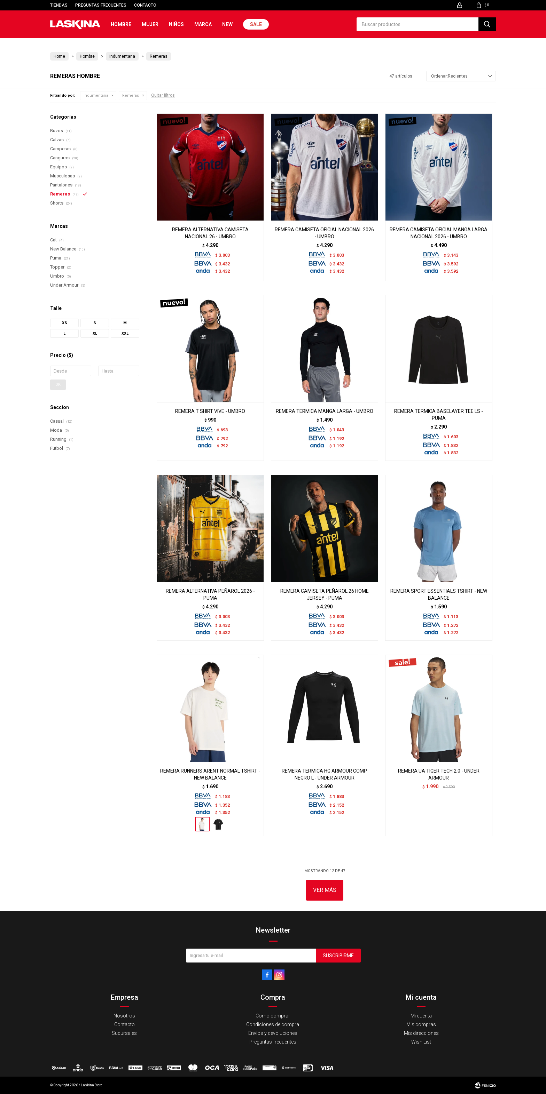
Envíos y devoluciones (272, 1033)
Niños (176, 24)
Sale (256, 24)
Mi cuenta (421, 1016)
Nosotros (124, 1016)
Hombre (121, 24)
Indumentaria (96, 95)
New (227, 24)
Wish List (421, 1042)
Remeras (130, 95)
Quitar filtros (163, 95)
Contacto (145, 5)
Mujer (150, 24)
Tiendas (59, 5)
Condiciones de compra (272, 1024)
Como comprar (273, 1016)
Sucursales (124, 1033)
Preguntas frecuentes (100, 5)
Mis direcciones (421, 1033)
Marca (203, 24)
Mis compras (421, 1024)
